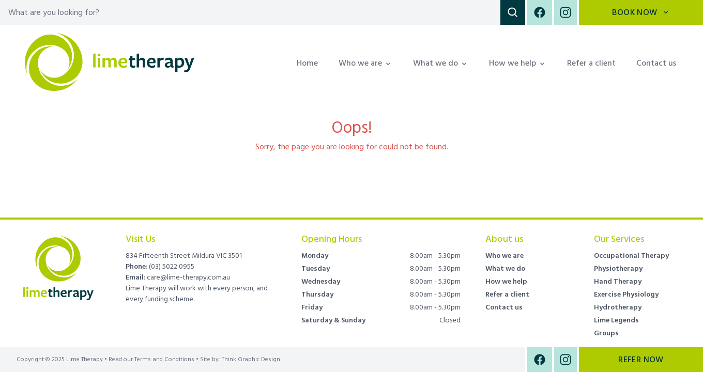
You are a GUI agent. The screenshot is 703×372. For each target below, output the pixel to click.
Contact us (656, 63)
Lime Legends (616, 320)
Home (307, 63)
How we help (506, 281)
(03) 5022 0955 (171, 266)
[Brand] (58, 262)
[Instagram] (564, 12)
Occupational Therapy (631, 256)
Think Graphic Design (251, 359)
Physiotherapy (618, 269)
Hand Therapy (617, 281)
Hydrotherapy (617, 307)
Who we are (504, 256)
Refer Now (641, 359)
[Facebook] (539, 12)
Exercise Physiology (626, 294)
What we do (505, 269)
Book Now (640, 12)
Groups (606, 333)
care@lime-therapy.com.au (188, 277)
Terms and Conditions (164, 359)
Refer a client (591, 63)
